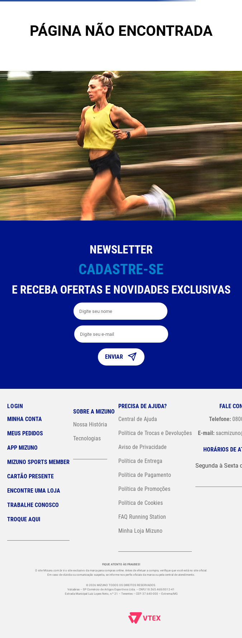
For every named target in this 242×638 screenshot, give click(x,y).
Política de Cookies (140, 502)
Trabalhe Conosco (33, 505)
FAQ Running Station (142, 516)
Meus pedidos (25, 433)
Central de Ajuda (137, 419)
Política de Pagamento (144, 475)
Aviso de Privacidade (142, 447)
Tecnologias (87, 438)
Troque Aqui (23, 519)
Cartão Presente (30, 476)
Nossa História (90, 424)
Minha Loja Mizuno (140, 530)
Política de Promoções (144, 488)
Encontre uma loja (33, 490)
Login (15, 406)
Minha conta (24, 419)
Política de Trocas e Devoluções (155, 433)
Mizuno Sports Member (38, 462)
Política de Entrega (140, 461)
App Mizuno (22, 447)
